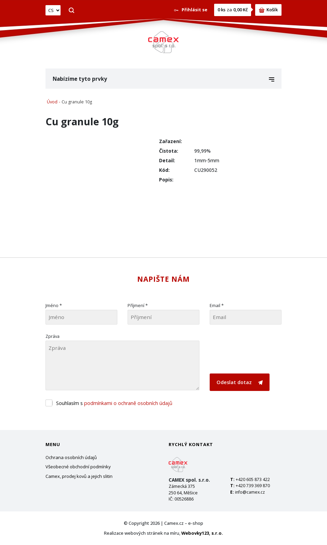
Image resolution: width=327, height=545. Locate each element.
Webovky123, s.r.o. (202, 533)
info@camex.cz (250, 492)
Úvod (52, 102)
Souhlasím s (114, 403)
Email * (217, 305)
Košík (268, 10)
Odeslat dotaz (240, 382)
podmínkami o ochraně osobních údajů (128, 403)
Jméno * (53, 305)
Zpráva (52, 336)
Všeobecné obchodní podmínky (78, 467)
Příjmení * (138, 305)
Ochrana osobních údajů (71, 457)
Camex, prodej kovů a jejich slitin (79, 476)
